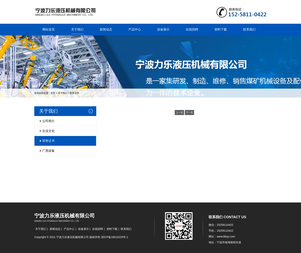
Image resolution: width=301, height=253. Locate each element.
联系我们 (249, 29)
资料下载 (220, 29)
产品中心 (134, 29)
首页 (53, 93)
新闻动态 (106, 29)
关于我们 (77, 29)
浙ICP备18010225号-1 (114, 237)
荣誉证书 (74, 93)
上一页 (179, 112)
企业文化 (48, 131)
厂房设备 (48, 150)
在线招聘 (192, 29)
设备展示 (163, 29)
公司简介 (48, 121)
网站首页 (48, 29)
